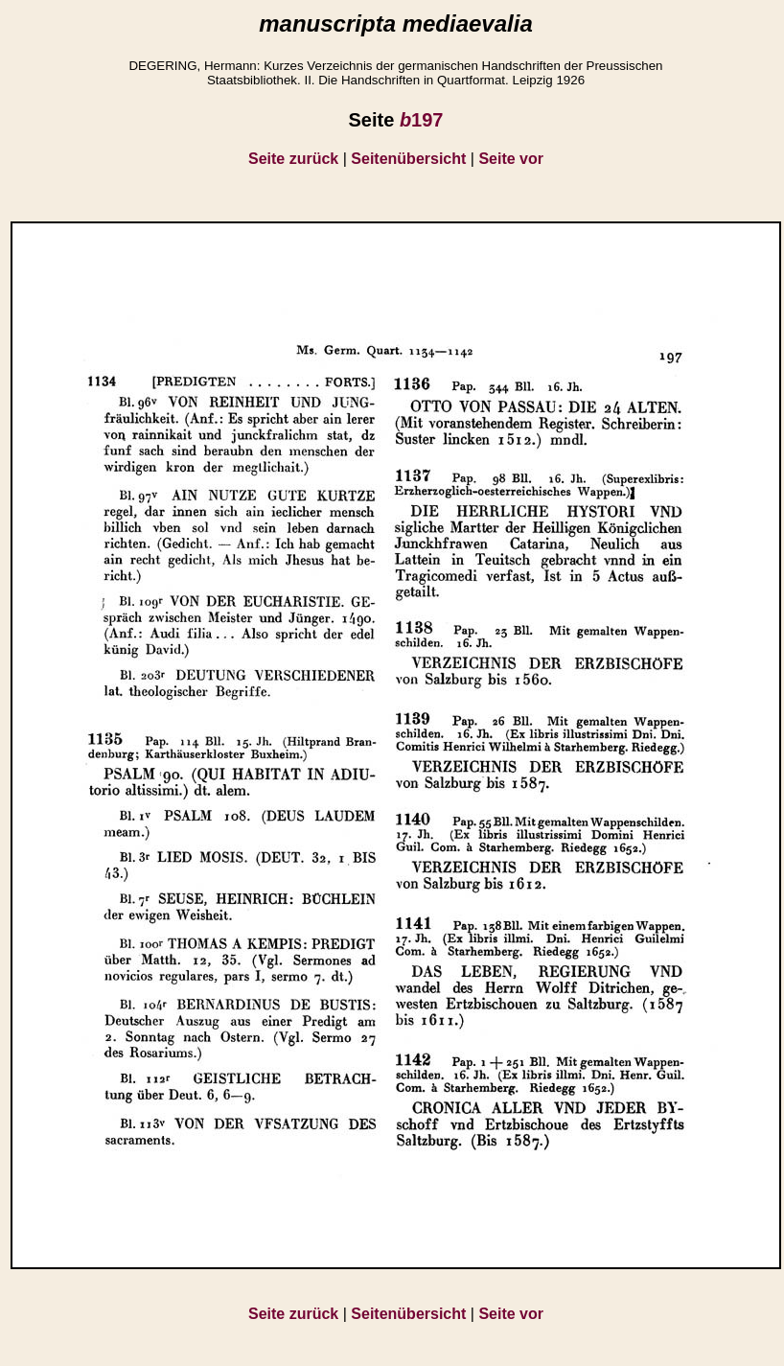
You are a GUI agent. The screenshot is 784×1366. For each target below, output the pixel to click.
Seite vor (510, 158)
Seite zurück (293, 158)
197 (422, 119)
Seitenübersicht (408, 158)
